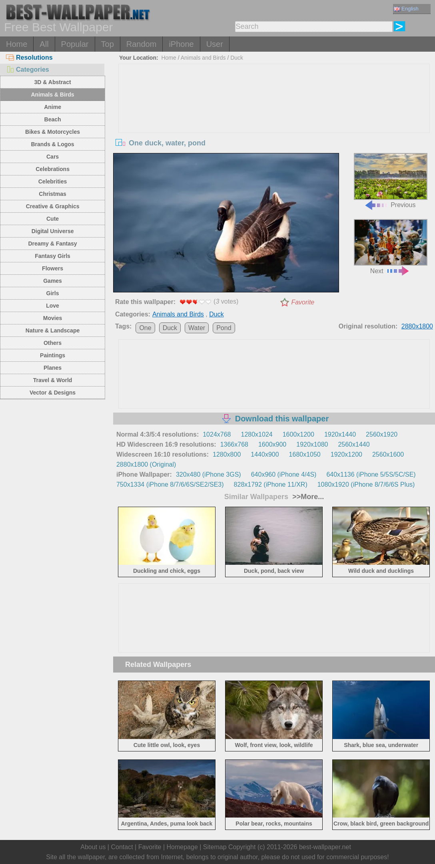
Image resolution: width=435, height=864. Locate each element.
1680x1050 (305, 454)
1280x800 (227, 454)
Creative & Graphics (53, 206)
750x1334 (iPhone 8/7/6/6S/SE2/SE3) (170, 484)
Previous (390, 180)
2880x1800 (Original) (146, 464)
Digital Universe (53, 231)
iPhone (181, 44)
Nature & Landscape (53, 330)
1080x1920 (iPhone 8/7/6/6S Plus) (366, 484)
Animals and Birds (203, 57)
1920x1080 (312, 444)
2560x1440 (353, 444)
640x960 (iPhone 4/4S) (284, 474)
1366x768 (234, 444)
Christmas (52, 194)
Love (52, 305)
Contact (122, 847)
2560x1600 (388, 454)
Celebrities (52, 181)
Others (53, 343)
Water (196, 327)
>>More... (307, 497)
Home (16, 44)
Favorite (302, 302)
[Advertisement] (274, 124)
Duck (236, 57)
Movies (52, 318)
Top (107, 44)
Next (390, 246)
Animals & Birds (52, 94)
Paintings (52, 355)
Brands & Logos (52, 144)
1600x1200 (298, 434)
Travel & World (52, 380)
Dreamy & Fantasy (52, 243)
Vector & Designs (53, 392)
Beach (52, 119)
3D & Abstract (52, 82)
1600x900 (272, 444)
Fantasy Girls (52, 256)
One (145, 327)
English (406, 9)
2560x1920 (381, 434)
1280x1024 (257, 434)
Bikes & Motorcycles (52, 132)
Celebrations (53, 169)
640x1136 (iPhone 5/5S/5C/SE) (370, 474)
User (214, 44)
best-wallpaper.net (325, 847)
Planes (53, 368)
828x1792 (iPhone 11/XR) (270, 484)
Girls (52, 293)
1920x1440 (340, 434)
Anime (52, 107)
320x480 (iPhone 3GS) (208, 474)
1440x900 (265, 454)
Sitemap (215, 847)
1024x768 (217, 434)
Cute (52, 218)
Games (52, 281)
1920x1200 (346, 454)
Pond (223, 327)
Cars (52, 156)
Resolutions (29, 57)
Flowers (52, 268)
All (44, 44)
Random (141, 44)
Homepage (182, 847)
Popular (75, 44)
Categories (27, 69)
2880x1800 (417, 326)
